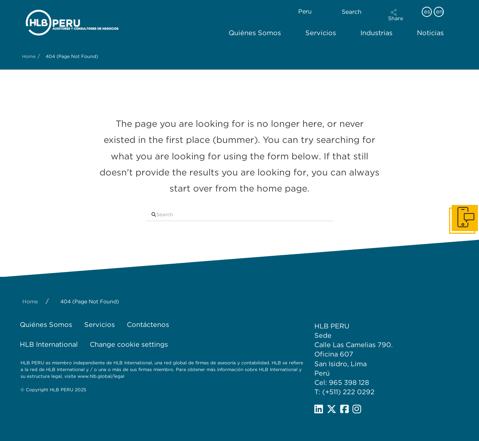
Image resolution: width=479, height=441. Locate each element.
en (439, 11)
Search (351, 11)
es (427, 11)
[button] (395, 15)
